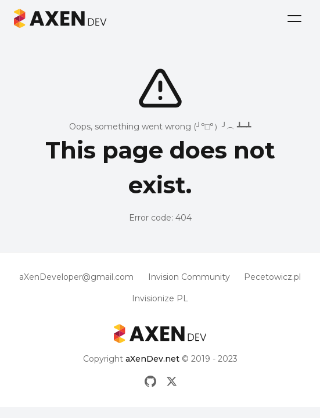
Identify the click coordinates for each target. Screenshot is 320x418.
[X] (172, 381)
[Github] (150, 381)
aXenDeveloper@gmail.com (76, 277)
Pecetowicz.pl (272, 277)
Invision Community (189, 277)
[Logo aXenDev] (60, 18)
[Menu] (294, 18)
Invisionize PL (160, 298)
